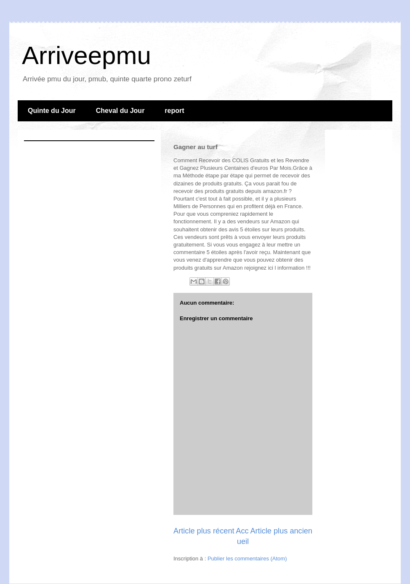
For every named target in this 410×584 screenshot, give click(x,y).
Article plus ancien (281, 531)
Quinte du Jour (52, 110)
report (174, 110)
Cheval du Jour (120, 110)
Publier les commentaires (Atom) (247, 558)
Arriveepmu (86, 55)
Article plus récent (203, 531)
